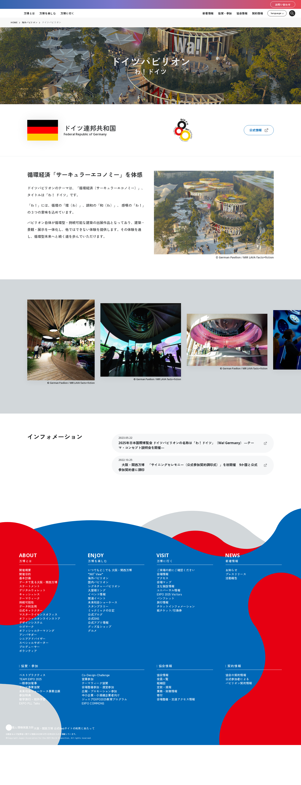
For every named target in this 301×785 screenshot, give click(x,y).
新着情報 (208, 13)
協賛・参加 (225, 13)
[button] (289, 513)
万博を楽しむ (47, 13)
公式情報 (258, 130)
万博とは (29, 13)
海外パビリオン (30, 22)
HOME (14, 22)
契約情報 (257, 13)
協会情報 (242, 13)
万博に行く (67, 13)
